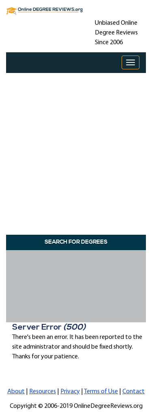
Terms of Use (101, 391)
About (16, 391)
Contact (133, 391)
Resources (42, 391)
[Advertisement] (76, 152)
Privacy (70, 391)
